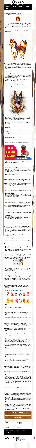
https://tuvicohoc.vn (20, 438)
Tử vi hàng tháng (7, 427)
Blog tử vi (7, 8)
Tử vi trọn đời (19, 427)
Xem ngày (14, 6)
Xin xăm (19, 432)
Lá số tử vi (11, 4)
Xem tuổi (23, 4)
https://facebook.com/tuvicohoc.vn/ (22, 439)
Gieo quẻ (25, 432)
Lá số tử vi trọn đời (20, 422)
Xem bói (20, 6)
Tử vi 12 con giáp (7, 426)
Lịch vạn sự (26, 6)
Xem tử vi (17, 4)
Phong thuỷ (7, 6)
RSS (20, 440)
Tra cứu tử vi (7, 422)
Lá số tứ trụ (7, 423)
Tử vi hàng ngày (19, 426)
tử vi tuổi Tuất (17, 14)
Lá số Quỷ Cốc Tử (20, 423)
